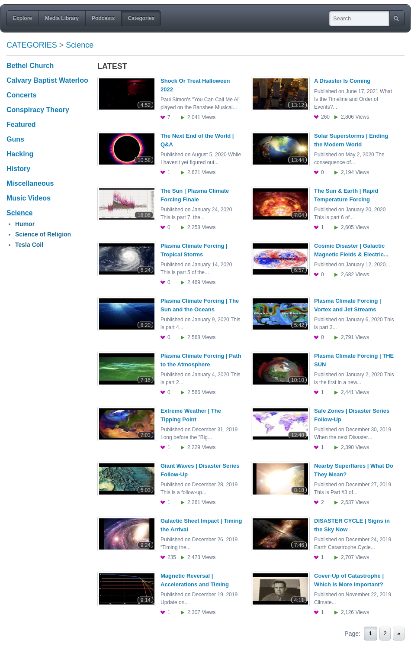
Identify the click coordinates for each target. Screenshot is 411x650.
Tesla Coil (29, 244)
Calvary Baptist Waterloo (47, 80)
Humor (25, 223)
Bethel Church (30, 65)
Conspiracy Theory (37, 109)
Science (79, 45)
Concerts (21, 95)
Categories (31, 45)
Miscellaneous (30, 183)
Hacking (19, 154)
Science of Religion (43, 234)
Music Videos (28, 198)
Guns (15, 139)
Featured (21, 124)
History (18, 168)
